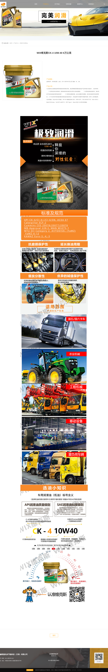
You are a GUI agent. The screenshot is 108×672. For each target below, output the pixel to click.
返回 (54, 635)
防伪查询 (30, 670)
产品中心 (46, 4)
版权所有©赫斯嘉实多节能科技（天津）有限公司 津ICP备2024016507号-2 (53, 670)
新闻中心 (80, 4)
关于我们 (57, 4)
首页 (36, 4)
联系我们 (91, 4)
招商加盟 (68, 4)
